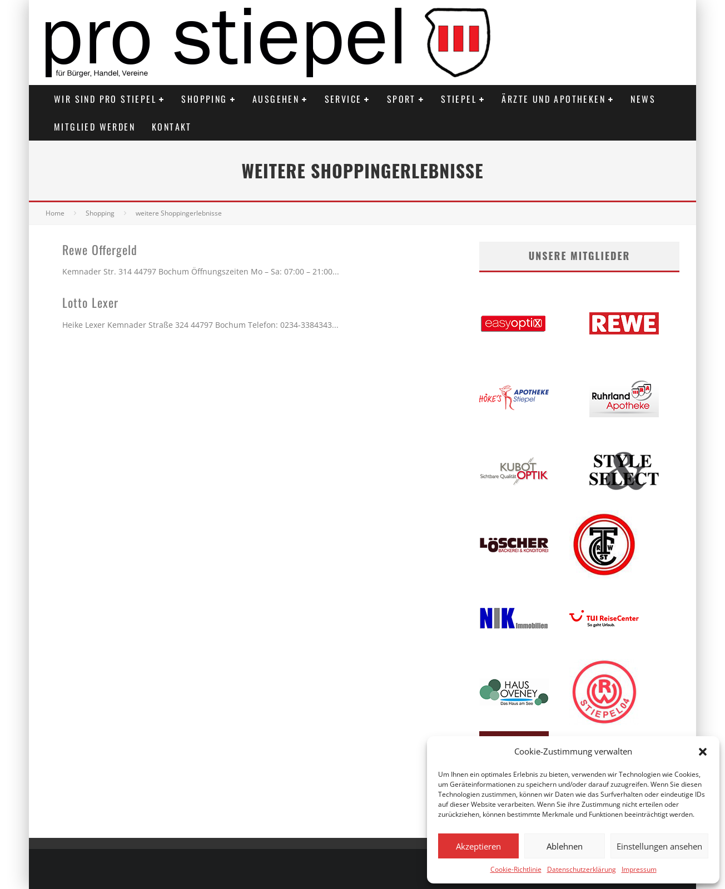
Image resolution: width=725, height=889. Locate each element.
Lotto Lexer (90, 302)
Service (343, 99)
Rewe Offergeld (99, 249)
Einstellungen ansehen (659, 846)
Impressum (639, 869)
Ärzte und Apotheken (553, 99)
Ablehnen (565, 846)
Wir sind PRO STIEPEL (105, 99)
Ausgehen (275, 99)
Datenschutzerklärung (581, 869)
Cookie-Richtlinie (516, 869)
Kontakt (172, 126)
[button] (702, 751)
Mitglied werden (94, 126)
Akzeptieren (478, 846)
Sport (401, 99)
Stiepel (458, 99)
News (643, 99)
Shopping (204, 99)
